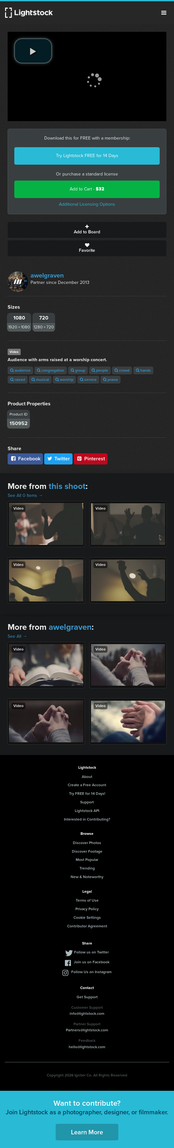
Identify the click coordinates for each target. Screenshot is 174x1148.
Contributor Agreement (87, 926)
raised (17, 379)
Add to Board (87, 229)
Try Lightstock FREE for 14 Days (87, 155)
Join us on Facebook (91, 962)
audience (20, 370)
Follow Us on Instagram (91, 972)
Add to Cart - (87, 189)
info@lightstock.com (87, 1013)
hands (143, 370)
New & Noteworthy (87, 877)
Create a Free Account (87, 785)
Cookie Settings (87, 917)
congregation (50, 370)
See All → (17, 636)
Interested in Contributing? (87, 819)
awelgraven (47, 275)
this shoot (67, 486)
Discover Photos (87, 843)
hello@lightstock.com (87, 1047)
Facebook (25, 458)
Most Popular (87, 860)
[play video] (33, 51)
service (88, 379)
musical (40, 379)
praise (110, 379)
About (87, 777)
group (78, 370)
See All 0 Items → (25, 495)
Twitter (58, 458)
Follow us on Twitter (91, 952)
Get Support (87, 997)
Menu (164, 13)
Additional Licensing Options (87, 204)
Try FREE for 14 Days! (87, 793)
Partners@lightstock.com (87, 1030)
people (100, 370)
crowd (122, 370)
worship (64, 379)
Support (87, 802)
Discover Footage (87, 851)
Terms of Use (87, 900)
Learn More (87, 1132)
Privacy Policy (87, 909)
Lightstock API (87, 811)
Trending (87, 868)
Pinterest (90, 458)
